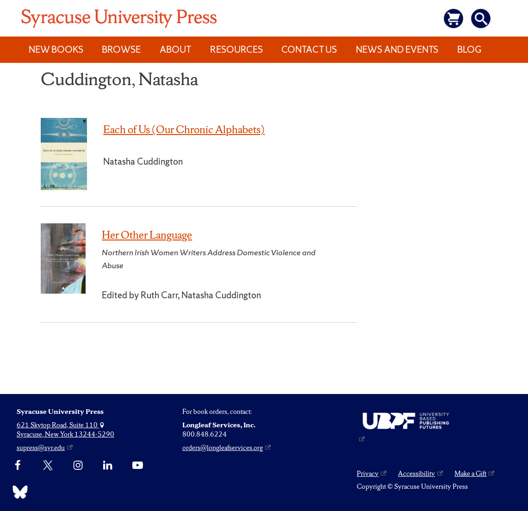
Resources (236, 49)
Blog (469, 49)
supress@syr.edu (41, 447)
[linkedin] (107, 465)
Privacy (368, 473)
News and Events (397, 49)
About (175, 49)
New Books (56, 49)
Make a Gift (470, 473)
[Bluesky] (17, 492)
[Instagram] (78, 465)
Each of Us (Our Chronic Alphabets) (184, 129)
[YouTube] (137, 465)
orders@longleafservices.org (222, 447)
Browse (121, 49)
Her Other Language (147, 235)
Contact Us (309, 49)
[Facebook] (17, 465)
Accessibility (416, 473)
